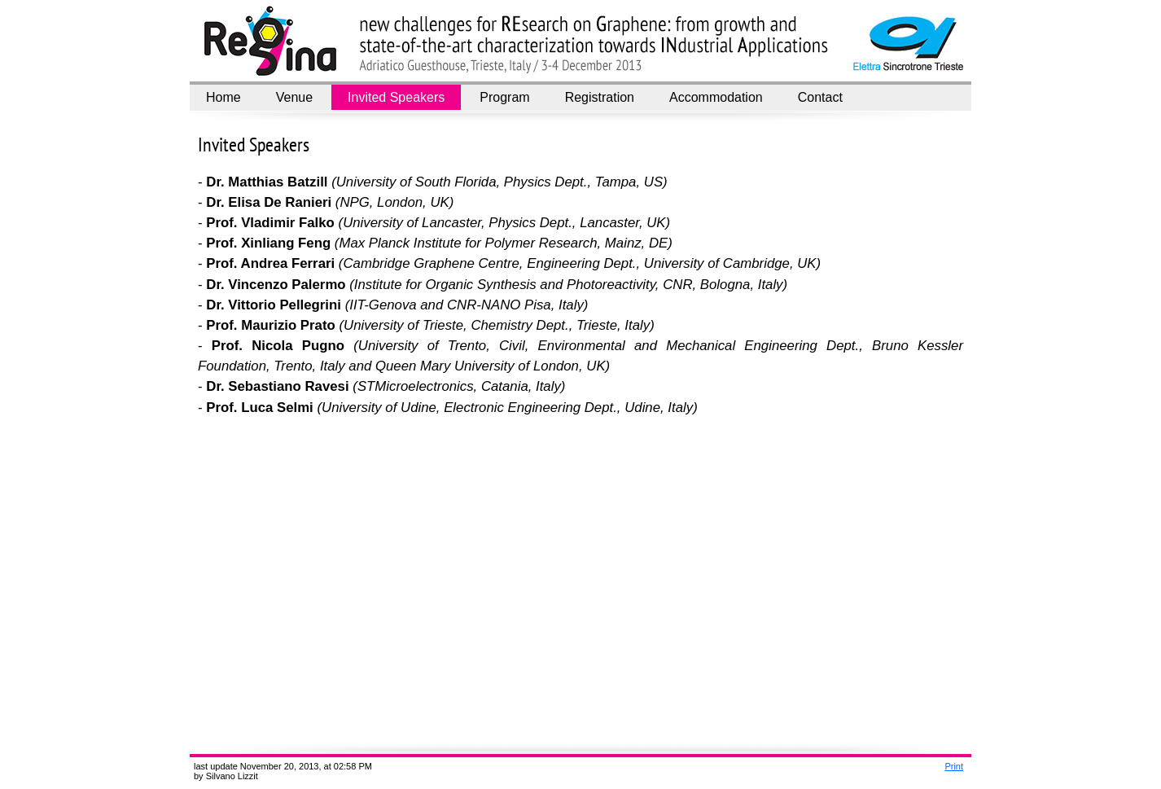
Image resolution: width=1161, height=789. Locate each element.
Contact (820, 97)
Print (953, 766)
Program (504, 97)
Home (223, 97)
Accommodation (716, 97)
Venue (294, 97)
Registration (599, 97)
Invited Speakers (396, 97)
